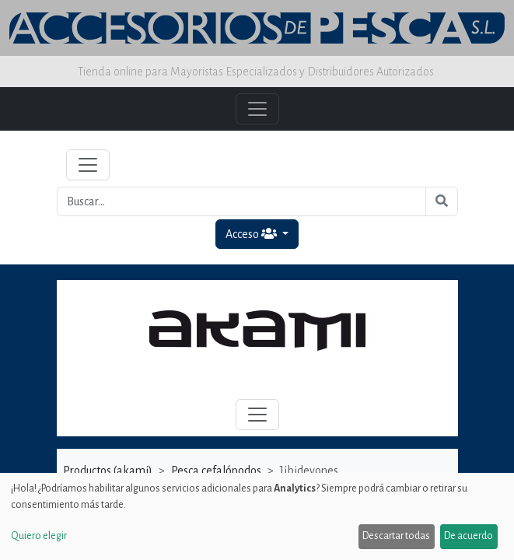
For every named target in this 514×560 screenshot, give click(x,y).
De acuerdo (468, 535)
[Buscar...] (241, 201)
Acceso (252, 233)
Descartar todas (396, 535)
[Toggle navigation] (88, 164)
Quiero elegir (39, 535)
